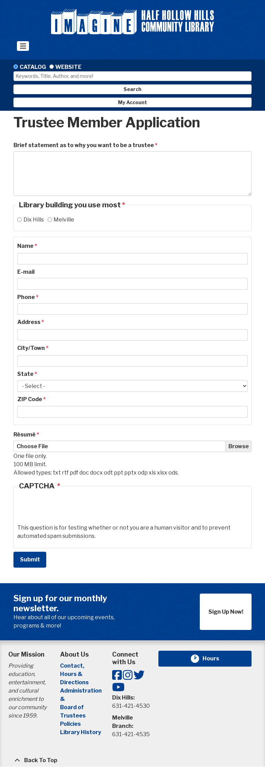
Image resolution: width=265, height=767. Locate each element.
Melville (63, 219)
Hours (215, 659)
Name (25, 246)
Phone (26, 297)
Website (68, 67)
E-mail (26, 272)
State (25, 374)
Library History (80, 732)
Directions (74, 682)
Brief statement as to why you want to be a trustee (83, 145)
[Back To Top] (132, 760)
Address (28, 322)
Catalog (33, 67)
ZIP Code (29, 399)
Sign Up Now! (225, 611)
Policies (70, 724)
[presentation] (69, 510)
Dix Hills (33, 219)
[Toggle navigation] (23, 46)
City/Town (31, 348)
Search (132, 89)
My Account (132, 102)
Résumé (24, 434)
